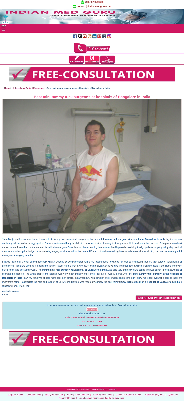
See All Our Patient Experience (159, 297)
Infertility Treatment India (78, 395)
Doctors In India (34, 395)
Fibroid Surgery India (154, 395)
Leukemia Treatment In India (128, 395)
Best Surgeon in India (102, 395)
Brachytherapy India (54, 395)
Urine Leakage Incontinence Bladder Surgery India (101, 398)
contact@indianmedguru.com (94, 6)
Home (7, 88)
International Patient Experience (28, 88)
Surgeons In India (15, 395)
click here (92, 309)
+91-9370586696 (93, 2)
